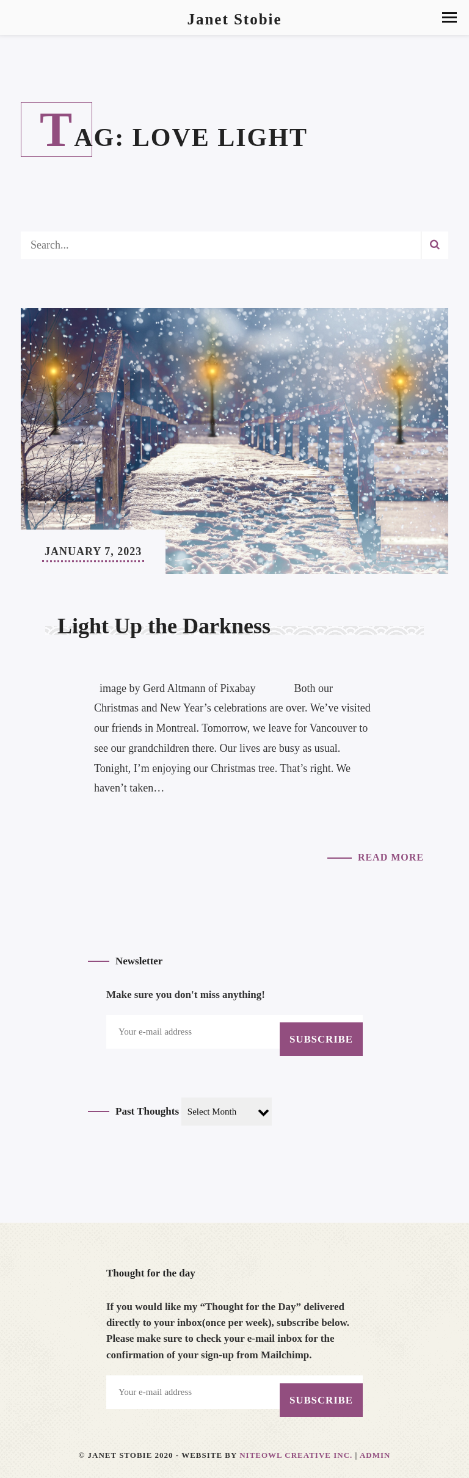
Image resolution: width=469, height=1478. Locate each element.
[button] (449, 17)
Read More (391, 857)
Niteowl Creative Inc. (295, 1455)
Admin (375, 1455)
